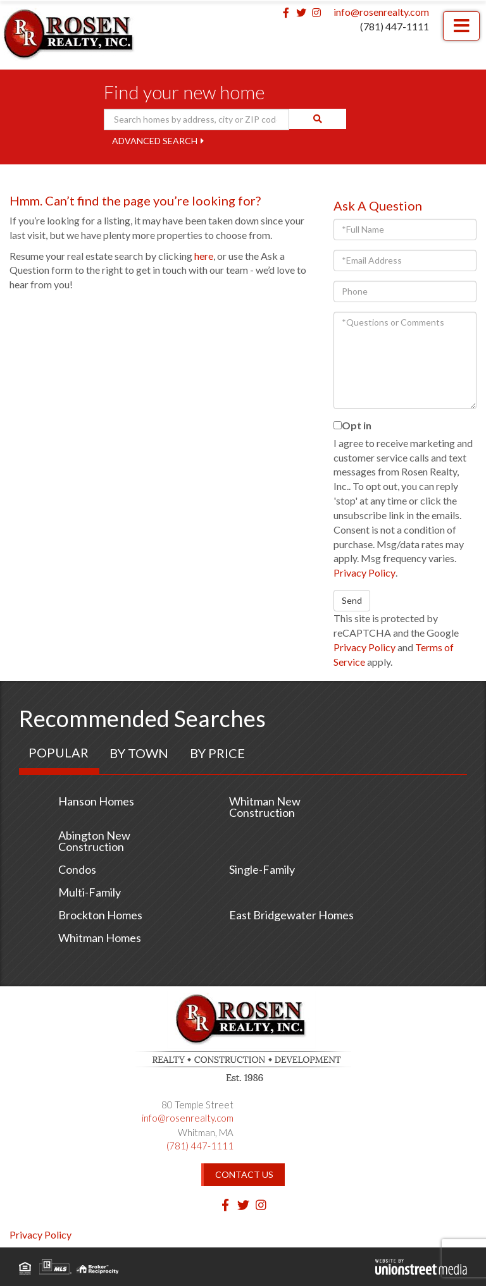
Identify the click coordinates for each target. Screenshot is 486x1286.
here (203, 256)
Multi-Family (89, 892)
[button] (317, 119)
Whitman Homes (99, 937)
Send (352, 600)
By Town (138, 753)
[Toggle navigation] (461, 25)
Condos (77, 869)
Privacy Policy (364, 572)
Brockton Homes (100, 915)
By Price (217, 753)
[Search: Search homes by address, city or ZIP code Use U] (197, 119)
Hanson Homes (96, 801)
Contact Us (244, 1174)
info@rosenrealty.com (381, 12)
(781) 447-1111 (394, 26)
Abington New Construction (94, 841)
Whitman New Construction (265, 806)
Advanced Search (154, 140)
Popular (58, 752)
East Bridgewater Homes (291, 915)
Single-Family (262, 869)
